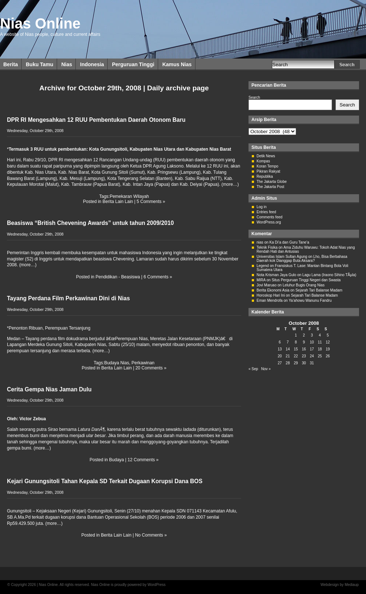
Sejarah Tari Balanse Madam (318, 290)
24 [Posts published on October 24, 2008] (312, 356)
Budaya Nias (116, 362)
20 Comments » (151, 368)
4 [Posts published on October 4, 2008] (320, 335)
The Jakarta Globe (272, 182)
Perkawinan (142, 362)
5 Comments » (151, 201)
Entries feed (266, 212)
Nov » (265, 369)
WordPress (156, 585)
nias (260, 242)
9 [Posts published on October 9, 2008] (304, 342)
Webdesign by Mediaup (340, 585)
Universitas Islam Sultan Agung (282, 257)
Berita (10, 64)
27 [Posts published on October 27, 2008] (280, 363)
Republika (265, 176)
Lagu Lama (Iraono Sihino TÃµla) (329, 275)
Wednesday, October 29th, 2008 (35, 130)
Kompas (263, 161)
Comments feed (270, 217)
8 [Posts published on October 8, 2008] (296, 342)
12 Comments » (143, 459)
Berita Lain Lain (117, 201)
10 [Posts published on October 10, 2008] (312, 342)
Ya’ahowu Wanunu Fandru (310, 300)
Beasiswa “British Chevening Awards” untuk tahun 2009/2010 (90, 223)
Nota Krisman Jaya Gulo (276, 275)
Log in (261, 207)
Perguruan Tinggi (133, 64)
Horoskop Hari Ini (271, 295)
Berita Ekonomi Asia (273, 290)
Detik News (266, 156)
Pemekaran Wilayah (129, 196)
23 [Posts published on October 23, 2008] (304, 356)
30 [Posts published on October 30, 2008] (304, 363)
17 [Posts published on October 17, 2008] (312, 349)
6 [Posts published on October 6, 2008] (280, 342)
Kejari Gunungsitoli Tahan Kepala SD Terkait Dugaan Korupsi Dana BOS (104, 481)
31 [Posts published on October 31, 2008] (312, 363)
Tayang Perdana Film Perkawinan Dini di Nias (68, 298)
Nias (66, 64)
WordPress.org (269, 222)
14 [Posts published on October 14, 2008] (288, 349)
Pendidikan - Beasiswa (118, 276)
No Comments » (151, 535)
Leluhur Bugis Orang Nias (304, 285)
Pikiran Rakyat (268, 171)
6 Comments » (157, 276)
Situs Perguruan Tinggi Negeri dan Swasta (306, 280)
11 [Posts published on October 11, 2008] (320, 342)
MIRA (261, 280)
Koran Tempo (267, 166)
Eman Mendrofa (270, 300)
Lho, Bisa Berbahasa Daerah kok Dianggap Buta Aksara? (302, 259)
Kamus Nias (176, 64)
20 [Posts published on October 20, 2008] (280, 356)
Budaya (116, 459)
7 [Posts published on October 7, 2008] (288, 342)
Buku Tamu (39, 64)
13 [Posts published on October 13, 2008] (280, 349)
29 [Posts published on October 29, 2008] (296, 363)
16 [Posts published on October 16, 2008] (304, 349)
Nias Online (40, 23)
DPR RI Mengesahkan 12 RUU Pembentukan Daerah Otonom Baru (96, 120)
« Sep (253, 369)
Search (254, 97)
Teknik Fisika (267, 247)
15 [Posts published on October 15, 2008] (296, 349)
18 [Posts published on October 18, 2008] (320, 349)
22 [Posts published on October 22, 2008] (296, 356)
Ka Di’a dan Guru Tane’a (289, 242)
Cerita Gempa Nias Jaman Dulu (49, 389)
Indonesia (92, 64)
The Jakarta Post (270, 187)
